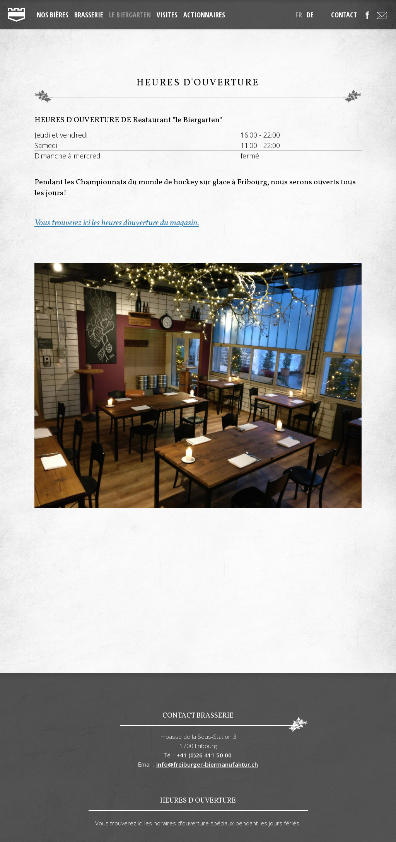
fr (298, 14)
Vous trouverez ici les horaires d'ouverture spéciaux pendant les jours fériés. (198, 823)
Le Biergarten (130, 14)
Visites (167, 14)
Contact (344, 14)
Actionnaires (204, 14)
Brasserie (88, 14)
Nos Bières (52, 14)
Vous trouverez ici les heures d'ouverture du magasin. (116, 223)
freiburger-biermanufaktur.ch (16, 15)
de (310, 14)
